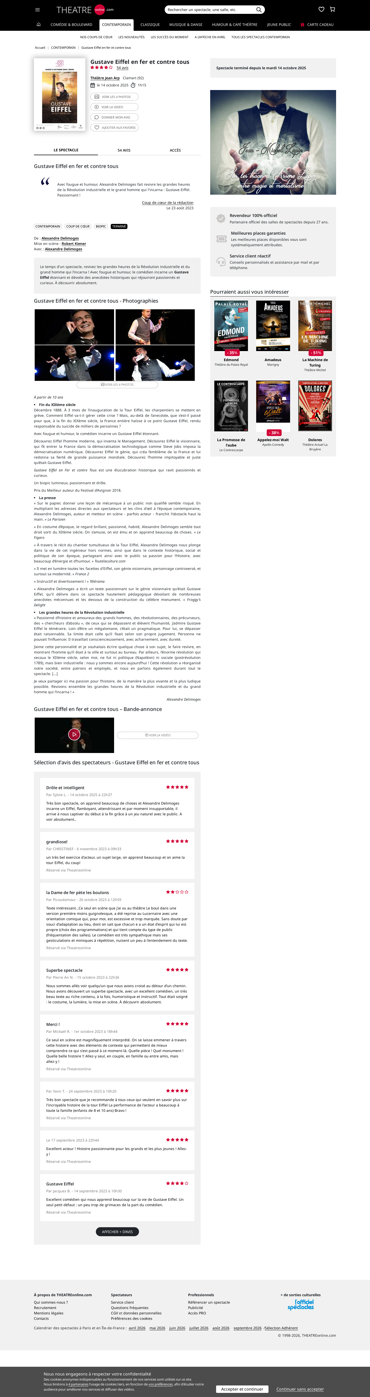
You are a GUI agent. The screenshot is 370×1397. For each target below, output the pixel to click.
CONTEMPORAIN (47, 226)
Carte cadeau (317, 24)
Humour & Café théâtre (234, 24)
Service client (122, 1348)
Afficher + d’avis (117, 1233)
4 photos (113, 97)
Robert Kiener (74, 243)
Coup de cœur (78, 226)
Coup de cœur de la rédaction (167, 202)
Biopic (101, 226)
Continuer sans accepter (300, 1389)
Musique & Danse (185, 24)
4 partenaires (78, 1384)
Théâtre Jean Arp (105, 77)
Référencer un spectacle (209, 1348)
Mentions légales (48, 1359)
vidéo (109, 107)
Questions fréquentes (130, 1354)
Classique (150, 24)
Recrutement (45, 1354)
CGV (114, 1359)
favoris (115, 127)
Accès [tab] (175, 150)
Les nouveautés (131, 37)
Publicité (195, 1354)
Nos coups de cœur (96, 37)
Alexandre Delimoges (60, 238)
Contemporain (116, 24)
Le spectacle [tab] (66, 149)
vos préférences (161, 1384)
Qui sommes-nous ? (51, 1348)
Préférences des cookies (131, 1365)
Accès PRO (197, 1359)
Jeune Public (279, 24)
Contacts (41, 1365)
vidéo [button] (145, 735)
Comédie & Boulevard (71, 24)
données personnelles (142, 1359)
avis (112, 117)
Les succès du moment (170, 37)
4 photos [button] (144, 367)
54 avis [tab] (124, 150)
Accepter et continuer (242, 1389)
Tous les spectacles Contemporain (261, 37)
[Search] (209, 9)
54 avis (122, 67)
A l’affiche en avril (210, 37)
